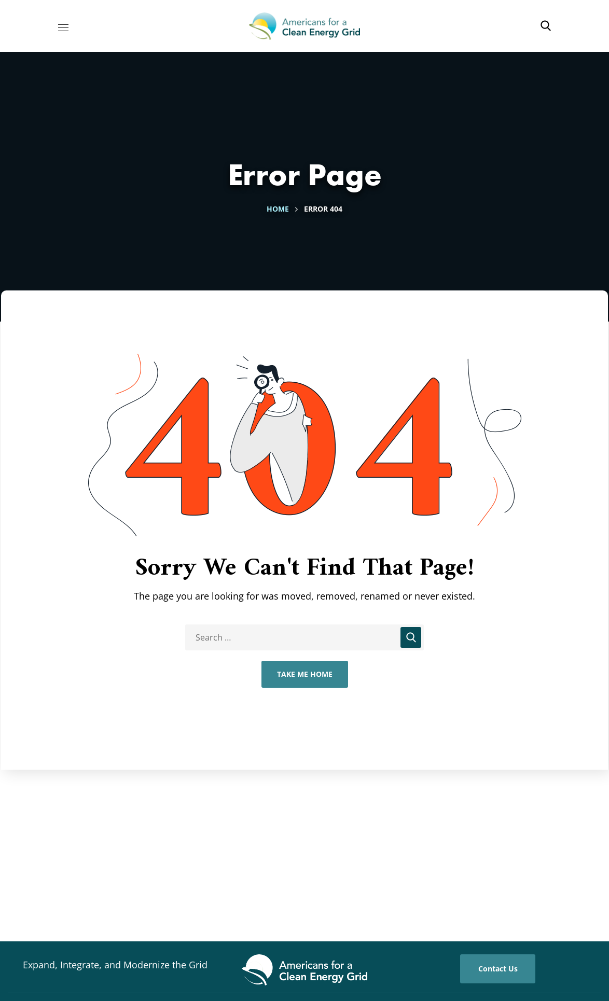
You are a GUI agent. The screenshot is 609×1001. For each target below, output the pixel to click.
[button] (546, 26)
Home (278, 209)
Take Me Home (305, 674)
